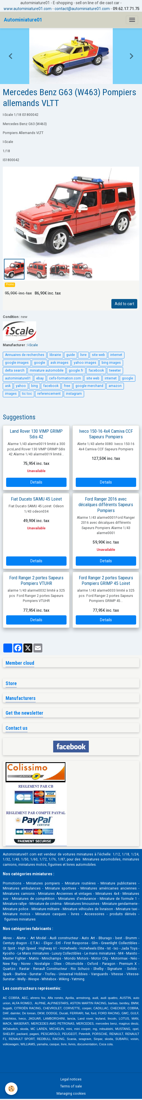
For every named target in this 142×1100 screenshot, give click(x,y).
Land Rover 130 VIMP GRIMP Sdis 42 (36, 433)
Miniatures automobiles (102, 859)
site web (98, 355)
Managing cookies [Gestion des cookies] (71, 1094)
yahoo (21, 386)
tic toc (27, 394)
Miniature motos (16, 914)
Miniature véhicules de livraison (88, 909)
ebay (40, 378)
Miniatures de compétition (33, 899)
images (11, 394)
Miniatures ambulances (22, 888)
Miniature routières (80, 883)
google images (17, 363)
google (39, 363)
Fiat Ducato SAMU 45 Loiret (36, 499)
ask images (59, 363)
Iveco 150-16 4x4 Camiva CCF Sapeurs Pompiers (106, 433)
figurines (55, 865)
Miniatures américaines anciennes (108, 888)
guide (70, 355)
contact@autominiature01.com (82, 8)
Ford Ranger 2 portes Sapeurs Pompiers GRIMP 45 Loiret (106, 580)
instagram (74, 394)
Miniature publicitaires (118, 883)
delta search (15, 370)
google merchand (89, 386)
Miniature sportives (60, 888)
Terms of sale (71, 1086)
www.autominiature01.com (28, 8)
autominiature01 (18, 378)
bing (34, 386)
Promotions (12, 883)
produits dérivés (123, 914)
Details (36, 482)
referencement (49, 394)
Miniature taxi (126, 909)
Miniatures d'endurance (77, 899)
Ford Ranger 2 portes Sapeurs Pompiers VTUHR (36, 580)
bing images (111, 363)
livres (75, 914)
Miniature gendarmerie (120, 904)
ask (8, 386)
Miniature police (15, 909)
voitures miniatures (78, 854)
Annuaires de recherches (24, 355)
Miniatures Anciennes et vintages (65, 894)
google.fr (76, 370)
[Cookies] (11, 1088)
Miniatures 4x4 (107, 894)
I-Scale (33, 345)
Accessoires (94, 914)
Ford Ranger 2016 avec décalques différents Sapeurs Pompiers (106, 504)
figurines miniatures (20, 919)
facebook (96, 370)
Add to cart (124, 304)
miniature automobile (46, 370)
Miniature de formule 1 (118, 899)
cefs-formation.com (65, 378)
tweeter (115, 370)
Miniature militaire (45, 909)
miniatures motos (32, 865)
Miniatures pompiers (43, 883)
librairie (55, 355)
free (67, 386)
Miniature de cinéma (46, 904)
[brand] (23, 19)
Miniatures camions (19, 894)
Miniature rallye (15, 904)
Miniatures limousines (81, 904)
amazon (115, 386)
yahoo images (85, 363)
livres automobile (80, 865)
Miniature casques (50, 914)
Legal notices (71, 1079)
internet (116, 355)
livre (83, 355)
